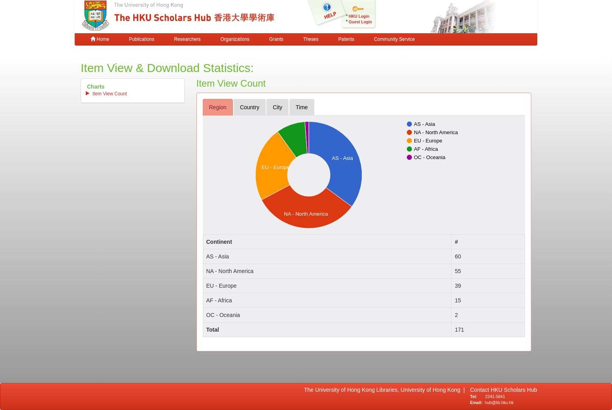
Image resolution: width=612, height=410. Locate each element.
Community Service (394, 39)
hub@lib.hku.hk (499, 402)
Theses (311, 39)
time (302, 107)
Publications (141, 39)
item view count (110, 94)
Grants (276, 39)
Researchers (187, 39)
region (218, 107)
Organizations (235, 39)
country (249, 107)
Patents (346, 39)
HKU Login (359, 16)
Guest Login (360, 22)
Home (100, 39)
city (277, 107)
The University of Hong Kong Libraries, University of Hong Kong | (384, 390)
